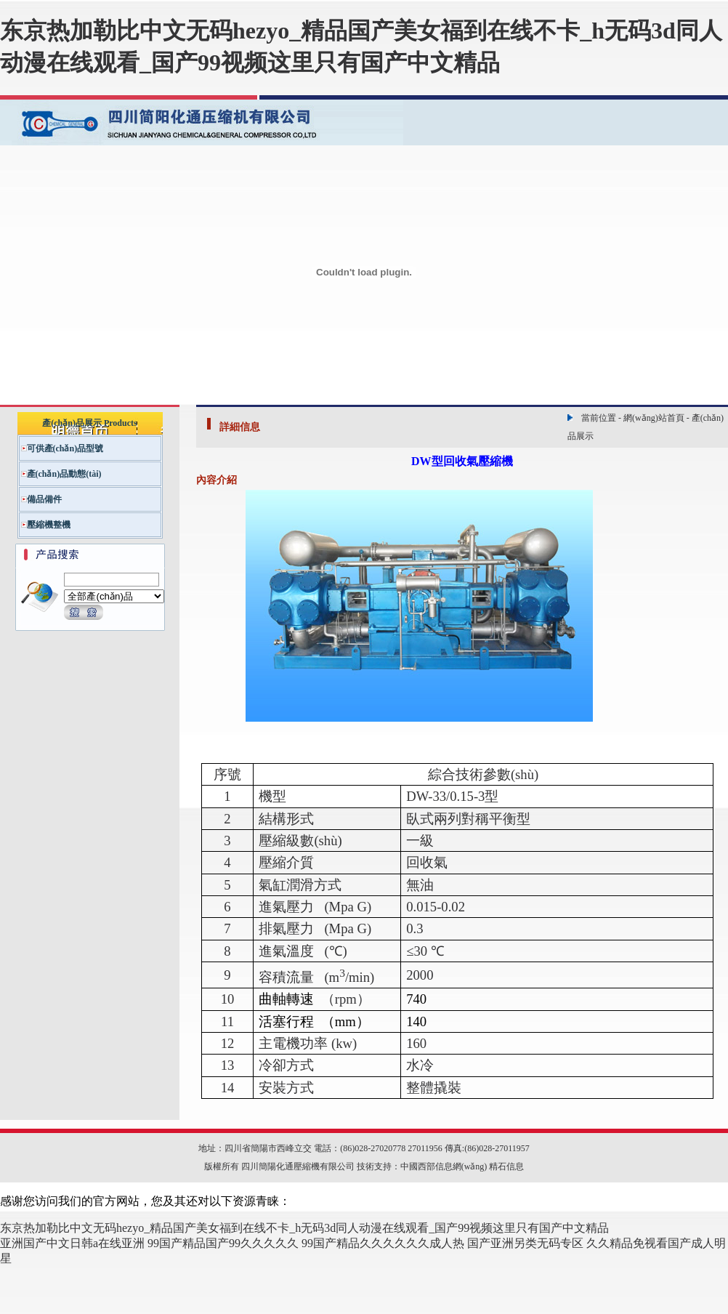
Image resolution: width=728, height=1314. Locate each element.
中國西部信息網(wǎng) (444, 1166)
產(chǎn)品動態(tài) (64, 474)
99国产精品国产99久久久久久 (223, 1243)
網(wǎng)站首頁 (653, 418)
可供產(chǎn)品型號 (65, 448)
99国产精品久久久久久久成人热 (383, 1243)
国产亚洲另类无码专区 (525, 1243)
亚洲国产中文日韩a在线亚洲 (72, 1243)
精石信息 (506, 1166)
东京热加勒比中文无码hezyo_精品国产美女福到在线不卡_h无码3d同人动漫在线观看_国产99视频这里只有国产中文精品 (304, 1228)
